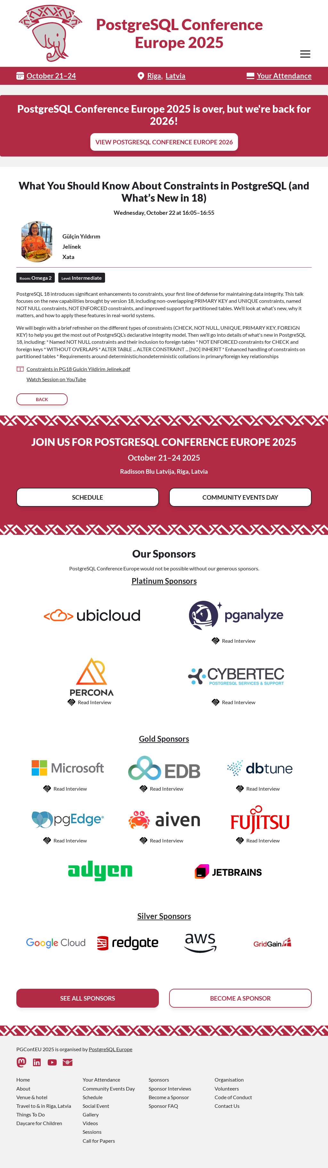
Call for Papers (99, 1141)
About (23, 1088)
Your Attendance (284, 75)
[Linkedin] (37, 1062)
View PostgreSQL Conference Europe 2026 (164, 142)
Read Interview (238, 641)
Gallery (91, 1114)
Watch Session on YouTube (56, 379)
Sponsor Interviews (170, 1088)
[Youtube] (52, 1062)
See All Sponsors (87, 998)
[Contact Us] (67, 1062)
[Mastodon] (21, 1062)
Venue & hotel (31, 1097)
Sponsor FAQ (163, 1106)
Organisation (229, 1079)
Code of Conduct (233, 1097)
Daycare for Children (39, 1123)
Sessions (92, 1132)
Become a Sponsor (169, 1097)
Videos (90, 1123)
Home (23, 1079)
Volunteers (227, 1088)
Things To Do (30, 1114)
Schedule (87, 497)
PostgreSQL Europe (110, 1049)
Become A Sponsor (240, 998)
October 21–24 (51, 75)
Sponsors (159, 1079)
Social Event (96, 1106)
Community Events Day (240, 497)
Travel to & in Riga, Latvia (43, 1106)
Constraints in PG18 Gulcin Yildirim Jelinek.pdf (78, 369)
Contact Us (227, 1106)
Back (42, 399)
